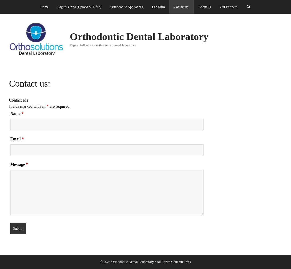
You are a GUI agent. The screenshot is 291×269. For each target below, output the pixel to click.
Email (17, 139)
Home (44, 7)
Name (16, 113)
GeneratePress (181, 262)
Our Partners (228, 7)
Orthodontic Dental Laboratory (139, 36)
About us (204, 7)
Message (19, 164)
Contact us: (181, 7)
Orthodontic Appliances (126, 7)
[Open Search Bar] (248, 7)
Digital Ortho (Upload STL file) (79, 7)
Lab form (158, 7)
